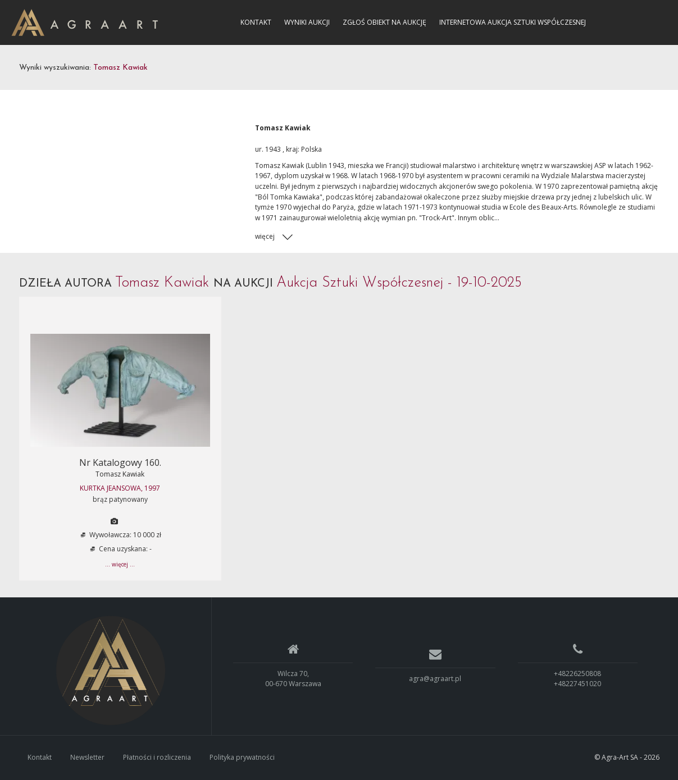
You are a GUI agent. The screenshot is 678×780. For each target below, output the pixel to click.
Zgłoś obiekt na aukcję (384, 22)
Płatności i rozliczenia (157, 757)
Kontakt (255, 22)
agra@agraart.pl (435, 678)
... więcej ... (120, 564)
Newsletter (87, 757)
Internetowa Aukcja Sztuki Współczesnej (512, 22)
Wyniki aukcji (307, 22)
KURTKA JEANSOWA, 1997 (120, 488)
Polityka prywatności (242, 757)
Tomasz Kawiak (119, 474)
